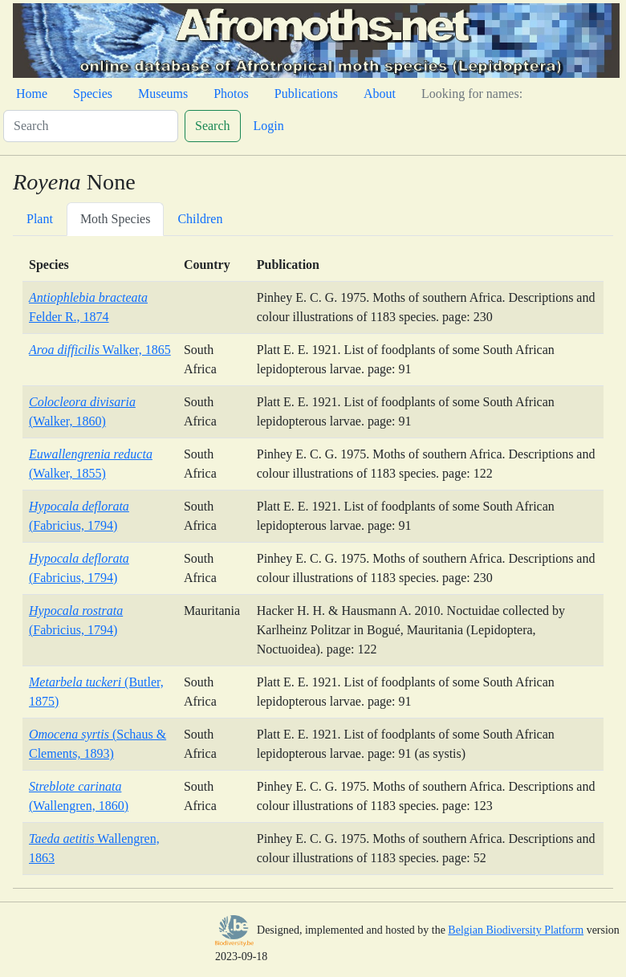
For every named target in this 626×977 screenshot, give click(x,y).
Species (92, 93)
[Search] (90, 126)
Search (212, 125)
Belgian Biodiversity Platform (515, 930)
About (380, 93)
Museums (163, 93)
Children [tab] (199, 219)
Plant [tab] (39, 219)
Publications (306, 93)
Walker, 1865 (100, 349)
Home (31, 93)
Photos (231, 93)
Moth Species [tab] (115, 219)
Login (269, 125)
